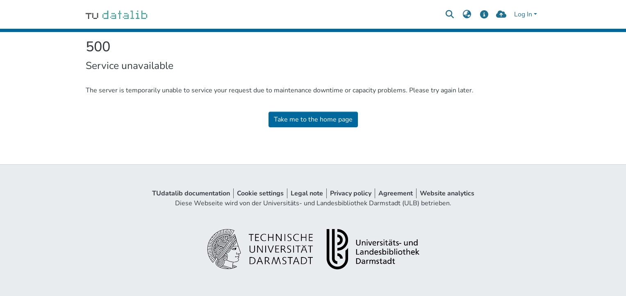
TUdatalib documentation (191, 193)
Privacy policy (350, 193)
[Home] (117, 14)
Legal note (307, 193)
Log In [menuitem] (523, 14)
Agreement (395, 193)
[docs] (484, 14)
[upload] (501, 14)
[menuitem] (467, 14)
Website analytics (447, 193)
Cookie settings (260, 193)
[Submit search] (450, 14)
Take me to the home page (313, 119)
